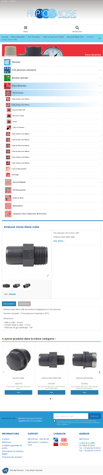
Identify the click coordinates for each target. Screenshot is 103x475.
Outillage (12, 175)
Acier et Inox (14, 198)
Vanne (12, 121)
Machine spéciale (16, 78)
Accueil (5, 1)
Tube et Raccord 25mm (17, 140)
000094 (51, 384)
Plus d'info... (59, 241)
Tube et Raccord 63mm (17, 163)
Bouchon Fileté (18, 378)
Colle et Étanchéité (16, 169)
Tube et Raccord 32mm (17, 145)
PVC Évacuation (15, 190)
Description (9, 304)
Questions (24, 304)
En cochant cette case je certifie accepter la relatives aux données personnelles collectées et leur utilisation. (78, 423)
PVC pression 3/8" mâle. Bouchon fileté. (18, 388)
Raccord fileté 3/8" (16, 110)
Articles (12, 1)
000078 (18, 384)
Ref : (6, 295)
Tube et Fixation (15, 127)
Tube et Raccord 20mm (17, 134)
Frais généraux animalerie (20, 70)
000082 (84, 384)
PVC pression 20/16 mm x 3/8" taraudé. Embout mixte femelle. (84, 388)
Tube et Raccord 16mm (17, 105)
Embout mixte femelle (84, 378)
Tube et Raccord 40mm (17, 151)
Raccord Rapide (15, 182)
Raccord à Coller (15, 116)
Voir (18, 393)
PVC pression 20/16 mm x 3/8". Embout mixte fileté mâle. (51, 388)
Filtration (12, 62)
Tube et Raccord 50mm (17, 157)
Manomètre (14, 206)
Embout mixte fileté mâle (51, 378)
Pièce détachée (93, 55)
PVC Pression (14, 93)
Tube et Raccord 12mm (17, 99)
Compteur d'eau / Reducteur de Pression (25, 214)
